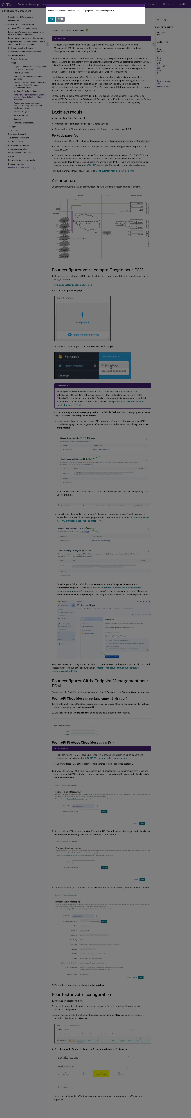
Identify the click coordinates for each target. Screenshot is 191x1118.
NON (60, 19)
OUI (51, 19)
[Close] (144, 5)
